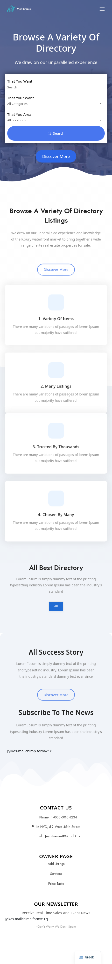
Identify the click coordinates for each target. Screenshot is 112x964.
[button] (102, 9)
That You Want (19, 81)
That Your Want (20, 97)
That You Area (19, 114)
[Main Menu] (102, 9)
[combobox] (56, 104)
